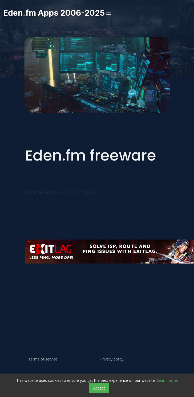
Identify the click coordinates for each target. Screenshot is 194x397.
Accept (99, 388)
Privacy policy (111, 359)
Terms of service (42, 359)
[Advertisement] (83, 288)
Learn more (167, 380)
